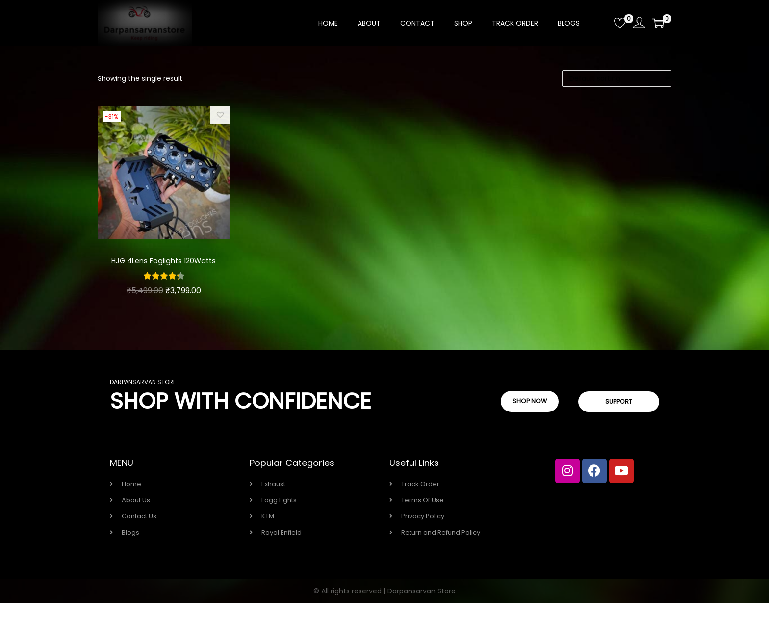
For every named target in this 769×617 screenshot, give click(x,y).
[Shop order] (617, 78)
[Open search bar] (603, 22)
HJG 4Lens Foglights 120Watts (163, 267)
